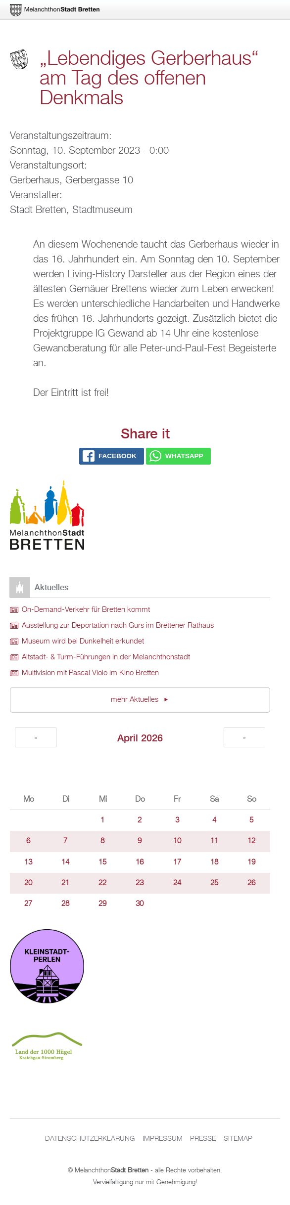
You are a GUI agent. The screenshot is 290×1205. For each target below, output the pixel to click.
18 (214, 862)
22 (102, 883)
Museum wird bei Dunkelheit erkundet (83, 641)
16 (140, 862)
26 (251, 883)
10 (177, 841)
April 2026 (140, 737)
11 (214, 841)
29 (102, 904)
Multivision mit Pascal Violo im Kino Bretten (90, 673)
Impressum (163, 1138)
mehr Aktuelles (135, 699)
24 (177, 883)
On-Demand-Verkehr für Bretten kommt (86, 609)
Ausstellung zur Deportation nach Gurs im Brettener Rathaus (118, 625)
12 (251, 841)
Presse (203, 1138)
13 (28, 862)
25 (214, 883)
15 (102, 862)
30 (140, 904)
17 (177, 862)
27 (28, 904)
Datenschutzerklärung (90, 1138)
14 (65, 862)
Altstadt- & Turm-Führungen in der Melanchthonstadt (106, 657)
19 (251, 862)
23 (140, 883)
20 (28, 883)
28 (65, 904)
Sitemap (238, 1138)
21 (65, 883)
